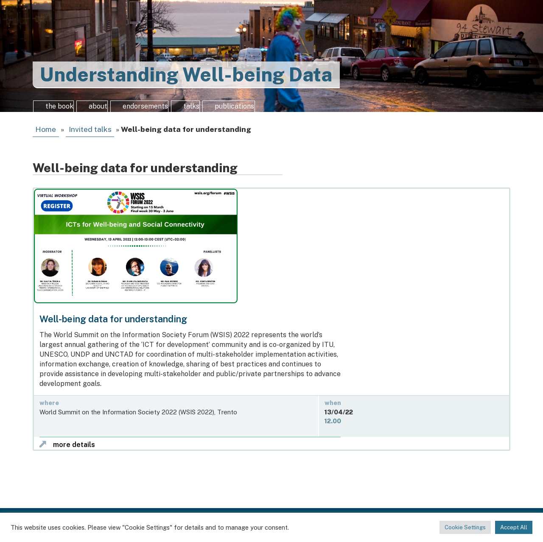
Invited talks (90, 135)
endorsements (161, 110)
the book (57, 110)
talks (216, 110)
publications (266, 110)
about (103, 110)
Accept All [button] (513, 527)
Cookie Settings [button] (465, 527)
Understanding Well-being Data (186, 74)
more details (74, 450)
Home (45, 135)
